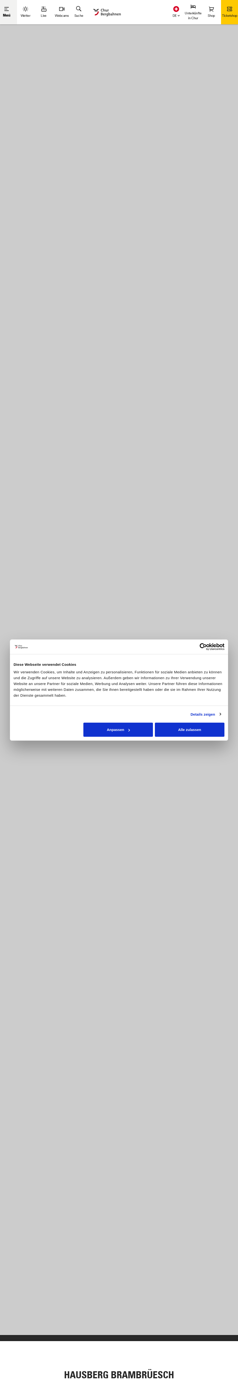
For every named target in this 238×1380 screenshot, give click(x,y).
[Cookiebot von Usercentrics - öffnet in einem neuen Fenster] (203, 646)
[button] (175, 15)
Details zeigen (202, 714)
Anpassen (118, 730)
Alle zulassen (189, 730)
